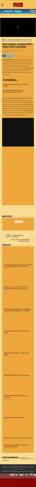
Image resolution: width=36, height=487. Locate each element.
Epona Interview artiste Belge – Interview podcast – (20, 240)
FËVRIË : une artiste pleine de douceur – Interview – (16, 235)
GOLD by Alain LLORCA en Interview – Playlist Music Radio (16, 446)
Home (4, 39)
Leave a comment (8, 52)
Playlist (5, 50)
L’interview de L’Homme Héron (14, 417)
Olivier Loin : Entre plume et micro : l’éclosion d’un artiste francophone (16, 287)
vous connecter (24, 458)
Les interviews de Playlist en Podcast (18, 39)
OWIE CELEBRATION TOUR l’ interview (16, 375)
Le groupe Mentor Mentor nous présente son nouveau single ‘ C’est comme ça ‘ (18, 265)
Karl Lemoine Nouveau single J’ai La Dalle (17, 438)
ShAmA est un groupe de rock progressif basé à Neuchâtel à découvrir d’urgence (17, 310)
